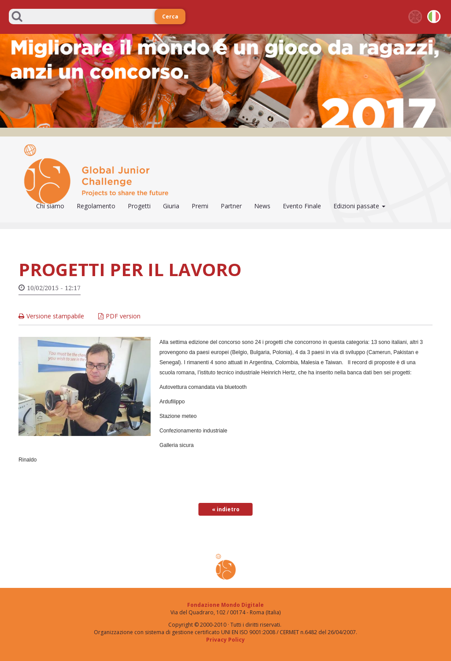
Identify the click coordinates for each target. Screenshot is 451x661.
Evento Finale (302, 206)
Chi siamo (50, 206)
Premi (200, 206)
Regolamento (96, 206)
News (262, 206)
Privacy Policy (225, 639)
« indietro (226, 509)
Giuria (171, 206)
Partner (231, 206)
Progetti (139, 206)
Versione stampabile (55, 316)
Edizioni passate (359, 206)
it (434, 17)
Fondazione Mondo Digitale (225, 605)
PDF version (123, 316)
